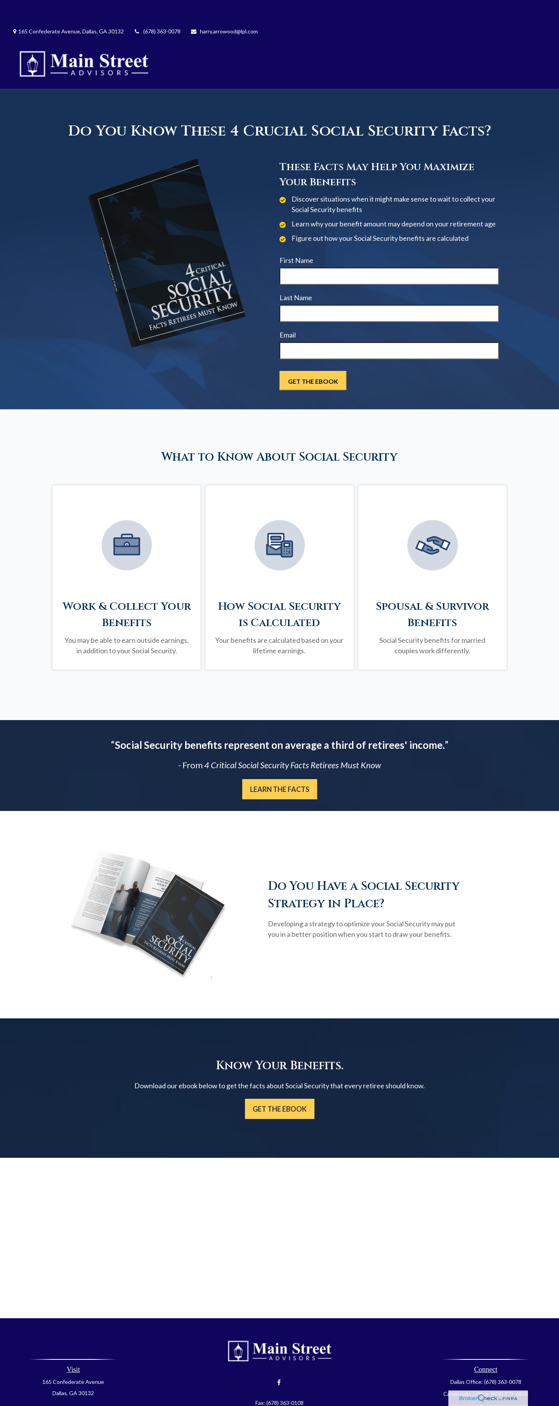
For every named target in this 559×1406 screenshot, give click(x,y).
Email (288, 311)
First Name (296, 237)
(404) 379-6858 (509, 1370)
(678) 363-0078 (157, 8)
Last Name (296, 274)
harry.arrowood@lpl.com (224, 8)
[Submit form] (313, 357)
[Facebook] (279, 1359)
